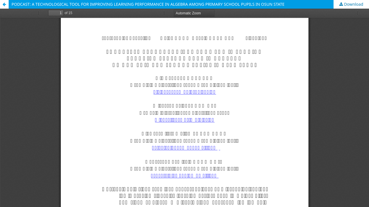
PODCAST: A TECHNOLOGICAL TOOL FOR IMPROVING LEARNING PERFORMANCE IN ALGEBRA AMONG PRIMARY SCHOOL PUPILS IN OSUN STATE (148, 4)
